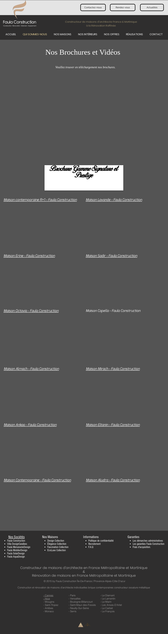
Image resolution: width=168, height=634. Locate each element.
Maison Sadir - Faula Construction (111, 256)
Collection (59, 540)
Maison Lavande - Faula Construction (114, 200)
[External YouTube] (84, 124)
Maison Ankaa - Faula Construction (30, 425)
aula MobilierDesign (17, 550)
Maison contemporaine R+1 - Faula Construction (40, 200)
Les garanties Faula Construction (148, 543)
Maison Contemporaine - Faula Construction (37, 480)
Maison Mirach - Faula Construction (113, 369)
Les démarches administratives (148, 540)
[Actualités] (152, 7)
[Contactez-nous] (93, 7)
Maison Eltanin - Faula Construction (113, 425)
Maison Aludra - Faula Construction (113, 480)
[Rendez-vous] (122, 7)
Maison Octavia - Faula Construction (31, 311)
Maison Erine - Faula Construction (29, 256)
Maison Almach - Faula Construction (31, 369)
